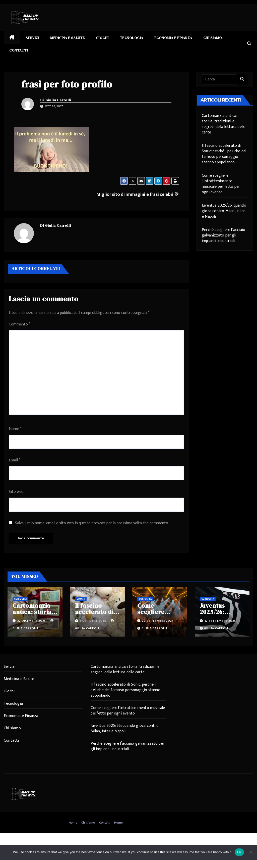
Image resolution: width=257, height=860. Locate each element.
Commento (19, 324)
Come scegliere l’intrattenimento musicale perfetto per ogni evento (221, 184)
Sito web (16, 491)
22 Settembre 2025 (158, 620)
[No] (250, 852)
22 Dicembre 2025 (32, 620)
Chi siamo (212, 37)
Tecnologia (131, 37)
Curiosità (20, 599)
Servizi (32, 37)
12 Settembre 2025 (220, 620)
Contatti (18, 50)
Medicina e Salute (67, 37)
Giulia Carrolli (58, 100)
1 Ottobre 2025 (93, 620)
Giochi (102, 37)
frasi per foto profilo (66, 84)
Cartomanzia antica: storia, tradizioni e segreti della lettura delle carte (223, 124)
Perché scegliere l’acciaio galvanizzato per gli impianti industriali (223, 235)
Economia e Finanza (173, 37)
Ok (239, 852)
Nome (15, 428)
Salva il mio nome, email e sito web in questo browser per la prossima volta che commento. (92, 523)
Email (14, 460)
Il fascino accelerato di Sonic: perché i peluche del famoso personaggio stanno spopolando (224, 154)
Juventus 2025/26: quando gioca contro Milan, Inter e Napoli (224, 211)
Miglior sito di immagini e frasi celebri (137, 194)
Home (73, 822)
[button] (249, 43)
